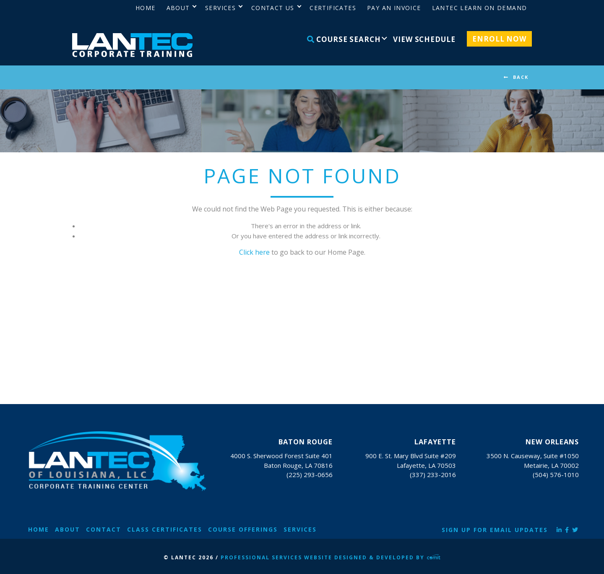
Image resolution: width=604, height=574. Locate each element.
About (67, 529)
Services (300, 529)
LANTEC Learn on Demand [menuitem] (479, 8)
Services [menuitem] (220, 8)
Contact (103, 529)
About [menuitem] (178, 8)
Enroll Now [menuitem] (499, 39)
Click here (254, 252)
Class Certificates (164, 529)
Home (38, 529)
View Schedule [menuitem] (424, 39)
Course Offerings (243, 529)
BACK (520, 77)
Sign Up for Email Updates (495, 530)
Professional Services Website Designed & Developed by (330, 557)
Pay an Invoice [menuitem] (394, 8)
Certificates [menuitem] (333, 8)
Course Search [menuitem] (344, 39)
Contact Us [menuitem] (272, 8)
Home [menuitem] (145, 8)
